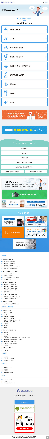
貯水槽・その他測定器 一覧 (10, 294)
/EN (42, 2)
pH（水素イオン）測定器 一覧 (10, 271)
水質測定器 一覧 (7, 310)
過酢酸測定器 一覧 (7, 301)
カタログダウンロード (9, 383)
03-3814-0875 (21, 397)
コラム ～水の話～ (7, 348)
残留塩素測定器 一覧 (8, 259)
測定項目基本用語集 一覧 (9, 330)
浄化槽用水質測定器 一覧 (9, 282)
